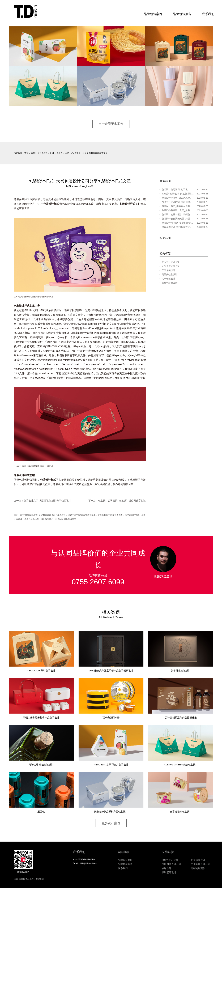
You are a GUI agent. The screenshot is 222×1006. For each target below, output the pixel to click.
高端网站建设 (198, 868)
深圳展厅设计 (169, 873)
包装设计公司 (27, 480)
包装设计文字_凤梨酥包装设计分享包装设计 (47, 501)
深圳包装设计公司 (171, 864)
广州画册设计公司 (200, 864)
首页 (26, 153)
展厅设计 (166, 868)
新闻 (33, 153)
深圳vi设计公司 (170, 860)
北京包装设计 (198, 860)
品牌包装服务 (181, 14)
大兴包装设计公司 (45, 153)
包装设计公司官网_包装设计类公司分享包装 (122, 501)
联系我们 (207, 14)
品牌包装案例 (152, 14)
